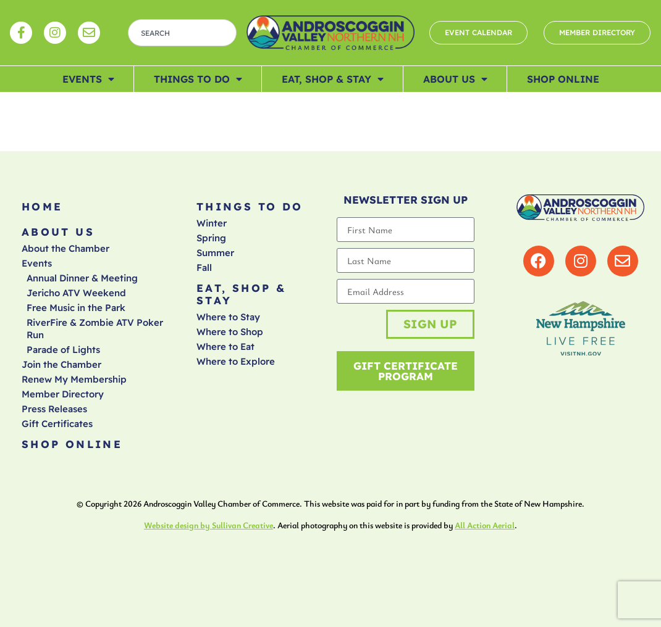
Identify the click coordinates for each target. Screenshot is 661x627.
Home (42, 206)
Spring (211, 238)
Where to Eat (225, 346)
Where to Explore (235, 361)
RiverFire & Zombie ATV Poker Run (95, 329)
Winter (211, 223)
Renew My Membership (74, 379)
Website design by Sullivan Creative (208, 525)
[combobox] (182, 32)
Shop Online (563, 79)
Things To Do (198, 79)
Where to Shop (229, 332)
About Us (455, 79)
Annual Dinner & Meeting (82, 278)
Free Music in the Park (76, 308)
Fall (204, 267)
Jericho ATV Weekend (76, 293)
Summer (215, 253)
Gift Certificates (57, 424)
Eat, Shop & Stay (333, 79)
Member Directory (63, 394)
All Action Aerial (485, 525)
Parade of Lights (63, 349)
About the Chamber (65, 248)
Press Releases (54, 409)
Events (88, 79)
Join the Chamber (61, 364)
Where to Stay (228, 317)
